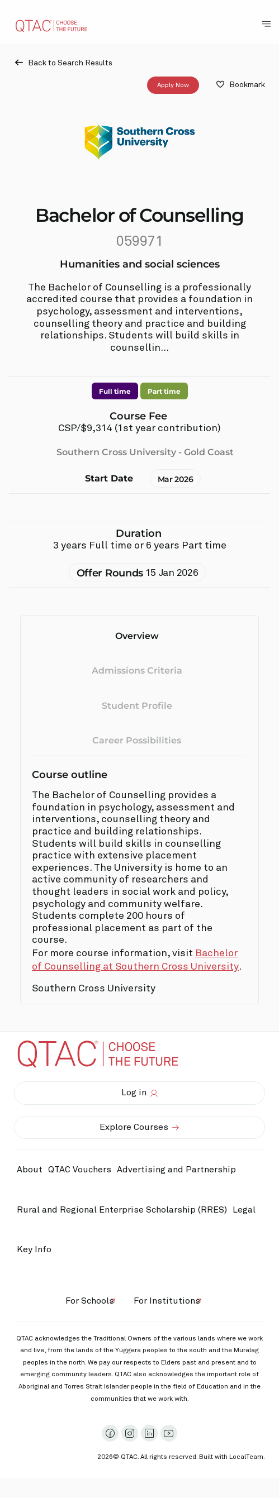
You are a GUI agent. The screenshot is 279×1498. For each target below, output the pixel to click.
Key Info (37, 1250)
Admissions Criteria (137, 670)
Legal (244, 1209)
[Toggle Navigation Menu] (266, 24)
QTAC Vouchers (79, 1169)
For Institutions (167, 1300)
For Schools (89, 1300)
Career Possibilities (136, 740)
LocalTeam (246, 1457)
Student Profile (137, 705)
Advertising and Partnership (176, 1169)
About (29, 1169)
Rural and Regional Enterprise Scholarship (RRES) (122, 1209)
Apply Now (173, 85)
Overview (137, 636)
